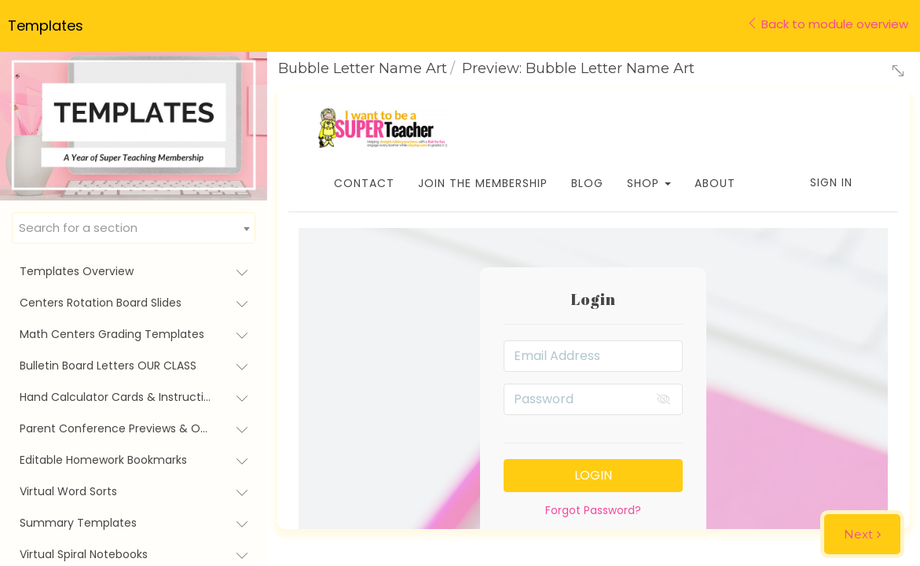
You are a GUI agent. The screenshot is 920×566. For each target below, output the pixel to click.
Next (858, 534)
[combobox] (133, 228)
